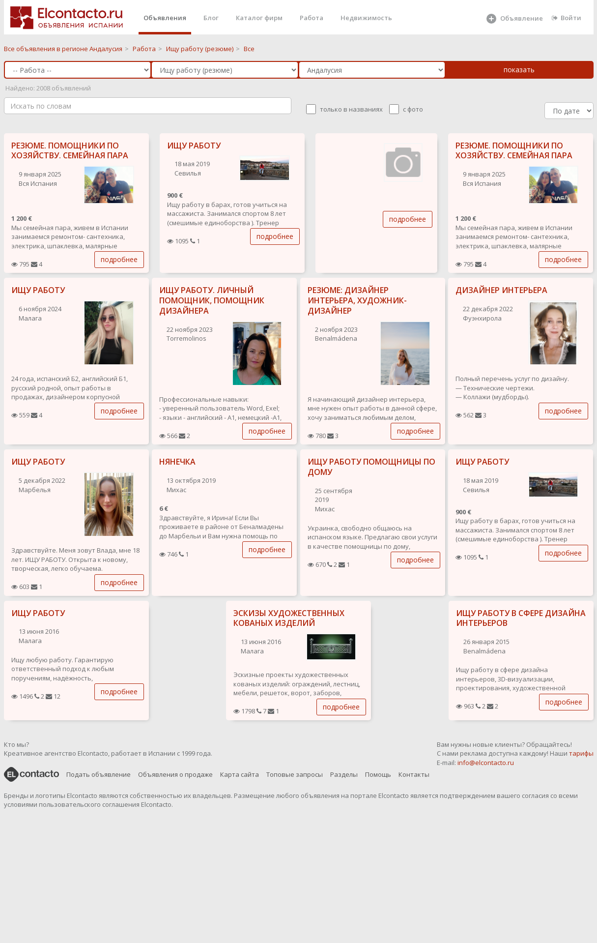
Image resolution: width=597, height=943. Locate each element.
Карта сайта (239, 774)
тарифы (581, 753)
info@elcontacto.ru (485, 762)
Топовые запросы (294, 774)
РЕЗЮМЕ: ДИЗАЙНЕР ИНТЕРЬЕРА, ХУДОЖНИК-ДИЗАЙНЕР (357, 300)
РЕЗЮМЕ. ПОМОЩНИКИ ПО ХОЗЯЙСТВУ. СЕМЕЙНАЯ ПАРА (69, 150)
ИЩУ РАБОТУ (194, 145)
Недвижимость (366, 17)
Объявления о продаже (175, 774)
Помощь (378, 774)
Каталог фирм (259, 17)
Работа (311, 17)
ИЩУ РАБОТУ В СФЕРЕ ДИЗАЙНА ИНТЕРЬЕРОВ (521, 618)
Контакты (413, 774)
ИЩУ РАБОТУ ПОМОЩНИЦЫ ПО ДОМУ (371, 466)
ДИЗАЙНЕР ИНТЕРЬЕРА (501, 290)
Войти (566, 17)
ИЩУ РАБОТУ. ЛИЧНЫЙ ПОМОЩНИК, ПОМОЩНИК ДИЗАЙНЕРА (211, 300)
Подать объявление (98, 774)
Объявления (164, 17)
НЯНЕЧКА (177, 461)
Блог (211, 17)
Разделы (344, 774)
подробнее (119, 259)
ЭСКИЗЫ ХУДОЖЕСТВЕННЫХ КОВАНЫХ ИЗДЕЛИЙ (288, 618)
